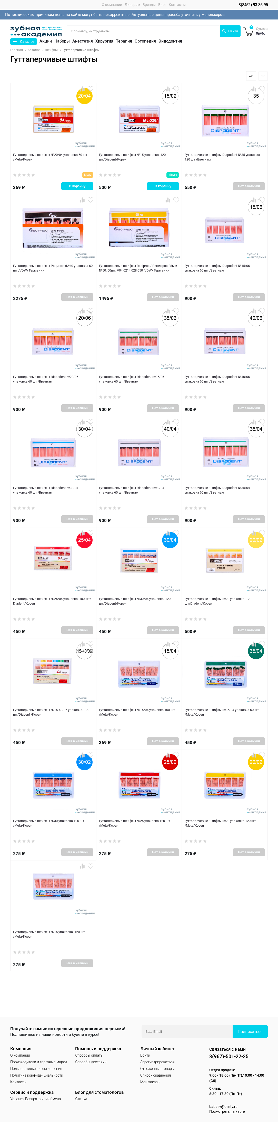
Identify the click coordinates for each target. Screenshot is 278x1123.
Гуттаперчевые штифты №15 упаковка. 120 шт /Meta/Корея (49, 934)
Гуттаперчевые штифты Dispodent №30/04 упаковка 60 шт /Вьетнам (53, 490)
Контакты (177, 5)
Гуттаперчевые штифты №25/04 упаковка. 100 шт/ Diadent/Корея (52, 601)
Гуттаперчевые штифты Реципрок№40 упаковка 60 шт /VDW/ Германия (52, 268)
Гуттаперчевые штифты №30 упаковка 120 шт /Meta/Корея (48, 823)
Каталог (34, 50)
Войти (145, 1056)
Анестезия (82, 41)
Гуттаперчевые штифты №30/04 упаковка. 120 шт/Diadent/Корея (134, 601)
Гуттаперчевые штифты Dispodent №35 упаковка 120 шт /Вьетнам (222, 157)
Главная (16, 50)
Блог (162, 5)
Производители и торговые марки (38, 1062)
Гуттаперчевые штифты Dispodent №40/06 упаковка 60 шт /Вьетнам (225, 379)
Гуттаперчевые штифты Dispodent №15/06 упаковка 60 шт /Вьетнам (225, 268)
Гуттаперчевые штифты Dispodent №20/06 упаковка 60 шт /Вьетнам (53, 379)
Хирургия (104, 41)
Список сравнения (155, 1076)
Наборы (62, 41)
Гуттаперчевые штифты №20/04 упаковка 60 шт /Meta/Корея (50, 157)
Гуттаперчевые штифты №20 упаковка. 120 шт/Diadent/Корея (218, 601)
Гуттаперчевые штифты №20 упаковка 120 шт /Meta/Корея (220, 823)
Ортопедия (145, 41)
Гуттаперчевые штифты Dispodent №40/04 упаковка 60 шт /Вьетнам (139, 490)
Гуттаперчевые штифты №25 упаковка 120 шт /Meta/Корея (134, 823)
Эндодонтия (170, 41)
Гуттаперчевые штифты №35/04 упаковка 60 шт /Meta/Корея (222, 712)
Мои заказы (150, 1082)
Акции (45, 41)
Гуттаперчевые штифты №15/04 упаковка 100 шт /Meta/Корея (137, 712)
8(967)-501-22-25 (230, 1057)
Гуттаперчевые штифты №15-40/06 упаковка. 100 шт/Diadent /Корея (51, 712)
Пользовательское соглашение (36, 1069)
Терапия (124, 41)
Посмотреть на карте (228, 1112)
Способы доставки (90, 1062)
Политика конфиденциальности (36, 1076)
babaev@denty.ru (223, 1107)
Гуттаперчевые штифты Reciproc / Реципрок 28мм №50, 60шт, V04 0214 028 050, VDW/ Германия (138, 268)
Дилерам (132, 5)
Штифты (51, 50)
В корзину (77, 185)
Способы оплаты (89, 1056)
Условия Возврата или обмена (35, 1099)
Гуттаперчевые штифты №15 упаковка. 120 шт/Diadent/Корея (132, 157)
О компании (112, 5)
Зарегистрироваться (157, 1062)
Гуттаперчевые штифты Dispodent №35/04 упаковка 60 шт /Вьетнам (225, 490)
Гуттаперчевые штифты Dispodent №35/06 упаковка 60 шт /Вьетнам (139, 379)
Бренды (149, 5)
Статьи (81, 1099)
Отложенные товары (157, 1069)
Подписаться (250, 1031)
